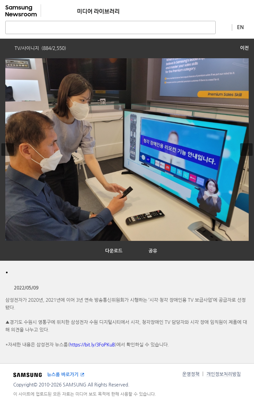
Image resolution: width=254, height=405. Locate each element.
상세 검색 (224, 27)
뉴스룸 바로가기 (62, 374)
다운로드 (113, 250)
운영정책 (190, 374)
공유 (152, 250)
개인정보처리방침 (223, 374)
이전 (244, 48)
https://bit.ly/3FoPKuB (92, 344)
